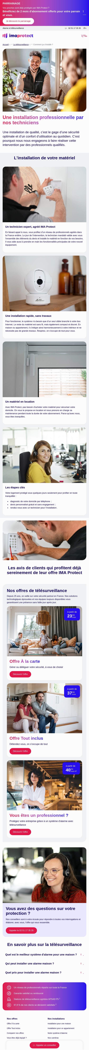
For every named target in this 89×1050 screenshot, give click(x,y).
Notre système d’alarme (57, 1033)
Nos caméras (53, 1038)
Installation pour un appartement (61, 1028)
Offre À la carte (13, 1024)
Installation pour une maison (59, 1024)
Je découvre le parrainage (18, 21)
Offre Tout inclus (13, 1028)
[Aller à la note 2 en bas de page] (55, 1005)
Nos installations (56, 1019)
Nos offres (12, 1019)
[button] (84, 36)
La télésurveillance (21, 44)
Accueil (6, 44)
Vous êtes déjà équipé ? (17, 1038)
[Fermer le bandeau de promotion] (84, 13)
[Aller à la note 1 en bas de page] (59, 999)
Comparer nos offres (15, 1033)
